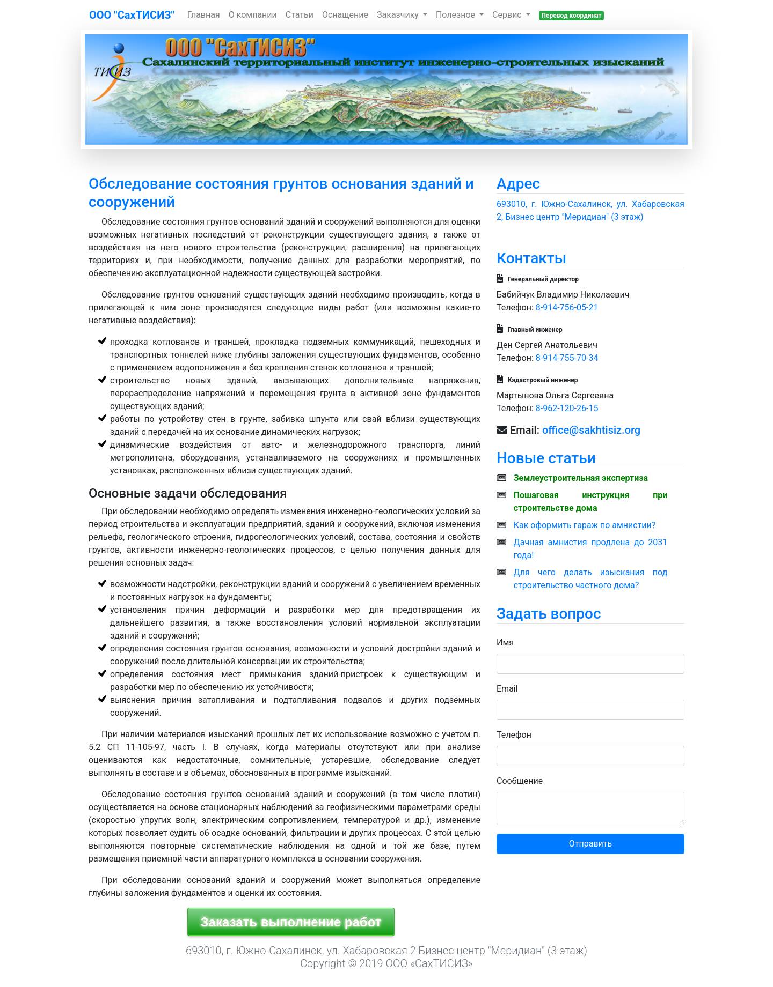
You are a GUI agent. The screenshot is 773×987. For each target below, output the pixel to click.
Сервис (508, 15)
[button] (130, 89)
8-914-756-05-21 (567, 307)
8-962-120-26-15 (567, 408)
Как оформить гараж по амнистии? (585, 525)
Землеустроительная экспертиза (581, 478)
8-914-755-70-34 (567, 358)
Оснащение (345, 15)
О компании (253, 15)
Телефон (514, 735)
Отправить (590, 843)
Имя (505, 642)
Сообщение (520, 781)
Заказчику (399, 15)
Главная (203, 15)
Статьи (299, 15)
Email (507, 689)
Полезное (456, 15)
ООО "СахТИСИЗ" (131, 15)
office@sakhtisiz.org (591, 430)
